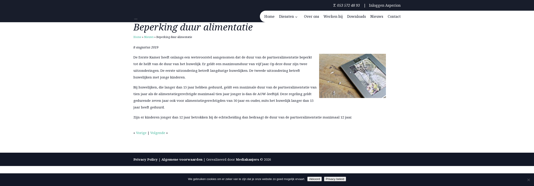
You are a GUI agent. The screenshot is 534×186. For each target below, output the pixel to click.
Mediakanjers (247, 159)
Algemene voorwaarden (181, 159)
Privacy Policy (145, 159)
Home (137, 37)
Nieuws (149, 37)
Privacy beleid (335, 179)
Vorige (141, 132)
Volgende (157, 132)
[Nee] (528, 180)
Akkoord (314, 179)
